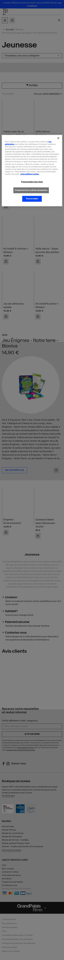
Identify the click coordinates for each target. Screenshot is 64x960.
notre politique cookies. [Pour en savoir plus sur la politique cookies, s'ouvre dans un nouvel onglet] (29, 174)
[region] (32, 170)
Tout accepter (32, 199)
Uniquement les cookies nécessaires (31, 190)
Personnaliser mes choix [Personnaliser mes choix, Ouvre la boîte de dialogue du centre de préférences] (32, 182)
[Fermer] (58, 138)
